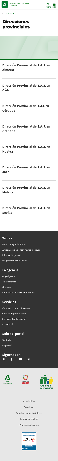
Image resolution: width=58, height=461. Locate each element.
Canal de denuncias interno (29, 413)
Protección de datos (29, 424)
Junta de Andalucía (5, 4)
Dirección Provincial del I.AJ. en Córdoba (25, 108)
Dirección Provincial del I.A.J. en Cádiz (26, 87)
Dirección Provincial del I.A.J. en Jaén (26, 169)
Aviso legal (29, 407)
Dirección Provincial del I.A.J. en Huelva (26, 149)
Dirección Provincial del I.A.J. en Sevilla (26, 210)
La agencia (9, 13)
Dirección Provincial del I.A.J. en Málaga (26, 189)
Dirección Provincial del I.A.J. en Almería (26, 67)
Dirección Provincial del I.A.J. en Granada (26, 128)
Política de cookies (29, 418)
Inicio (22, 4)
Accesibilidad (29, 401)
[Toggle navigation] (54, 5)
